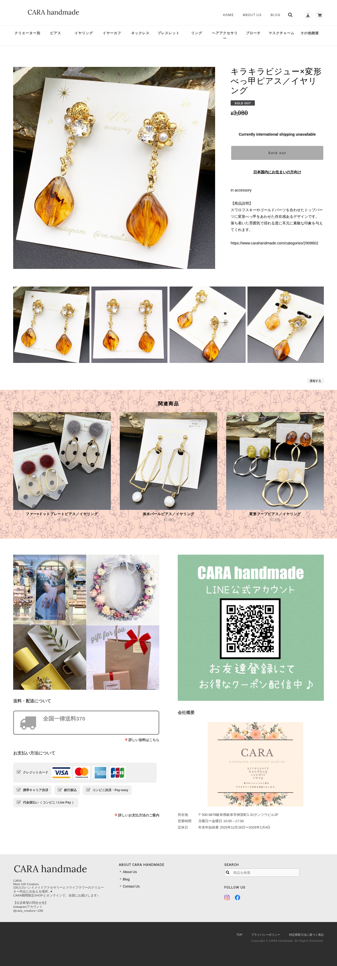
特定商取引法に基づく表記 (306, 934)
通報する (315, 380)
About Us (250, 15)
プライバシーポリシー (265, 934)
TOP (239, 934)
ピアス (55, 33)
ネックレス (140, 33)
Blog (274, 15)
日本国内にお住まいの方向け (277, 172)
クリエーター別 (27, 33)
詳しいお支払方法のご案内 (138, 815)
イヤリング (84, 33)
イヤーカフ (112, 33)
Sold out (277, 153)
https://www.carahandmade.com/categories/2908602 (274, 243)
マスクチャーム (281, 33)
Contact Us (131, 886)
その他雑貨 (309, 33)
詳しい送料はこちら (143, 740)
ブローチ (253, 33)
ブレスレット (168, 33)
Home (226, 15)
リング (196, 33)
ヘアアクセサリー (225, 35)
